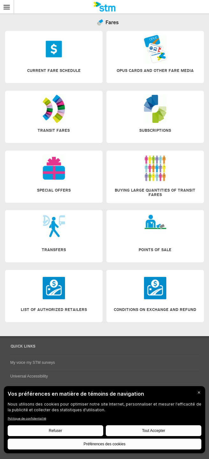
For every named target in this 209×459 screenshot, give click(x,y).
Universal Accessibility (29, 376)
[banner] (104, 7)
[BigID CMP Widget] (104, 421)
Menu (7, 6)
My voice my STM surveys (32, 362)
